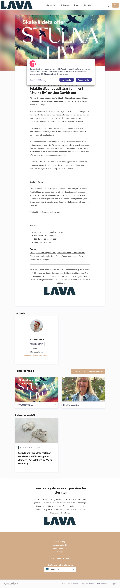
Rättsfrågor (34, 256)
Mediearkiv (64, 5)
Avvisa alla (67, 80)
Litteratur (76, 253)
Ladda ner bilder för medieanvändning (88, 371)
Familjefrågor (61, 256)
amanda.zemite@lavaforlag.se (36, 355)
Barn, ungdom (73, 256)
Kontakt (87, 5)
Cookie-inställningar (38, 80)
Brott (82, 253)
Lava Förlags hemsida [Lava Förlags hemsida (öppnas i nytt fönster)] (60, 558)
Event (76, 5)
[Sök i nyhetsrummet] (107, 5)
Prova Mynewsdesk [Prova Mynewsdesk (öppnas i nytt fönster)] (70, 584)
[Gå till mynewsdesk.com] (11, 583)
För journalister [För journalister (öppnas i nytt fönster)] (87, 584)
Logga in (114, 584)
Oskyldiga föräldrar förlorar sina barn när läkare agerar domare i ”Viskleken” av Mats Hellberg (35, 458)
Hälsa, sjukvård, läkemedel (60, 253)
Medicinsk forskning (48, 256)
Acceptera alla (83, 80)
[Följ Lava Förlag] (115, 5)
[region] (61, 72)
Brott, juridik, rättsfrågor (40, 253)
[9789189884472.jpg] (36, 389)
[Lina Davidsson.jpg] (83, 389)
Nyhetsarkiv (50, 5)
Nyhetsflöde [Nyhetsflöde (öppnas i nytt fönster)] (102, 584)
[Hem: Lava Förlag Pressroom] (17, 5)
